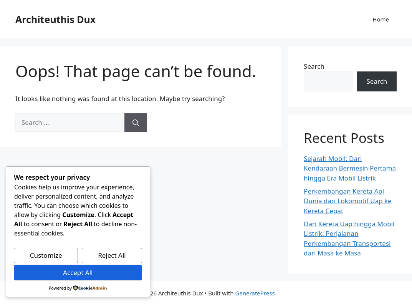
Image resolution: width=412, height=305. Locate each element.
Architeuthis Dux (55, 19)
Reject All (112, 255)
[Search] (135, 122)
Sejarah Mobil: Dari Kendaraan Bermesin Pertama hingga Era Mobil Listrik (350, 168)
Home (380, 19)
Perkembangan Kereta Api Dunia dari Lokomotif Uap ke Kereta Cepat (348, 201)
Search (314, 66)
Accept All (78, 272)
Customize (46, 255)
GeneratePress (255, 293)
